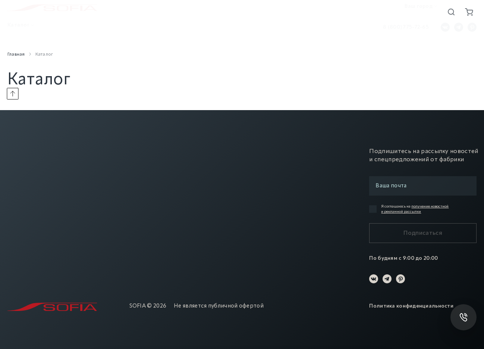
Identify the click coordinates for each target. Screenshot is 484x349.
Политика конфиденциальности (411, 306)
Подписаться (422, 233)
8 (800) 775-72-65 (406, 29)
